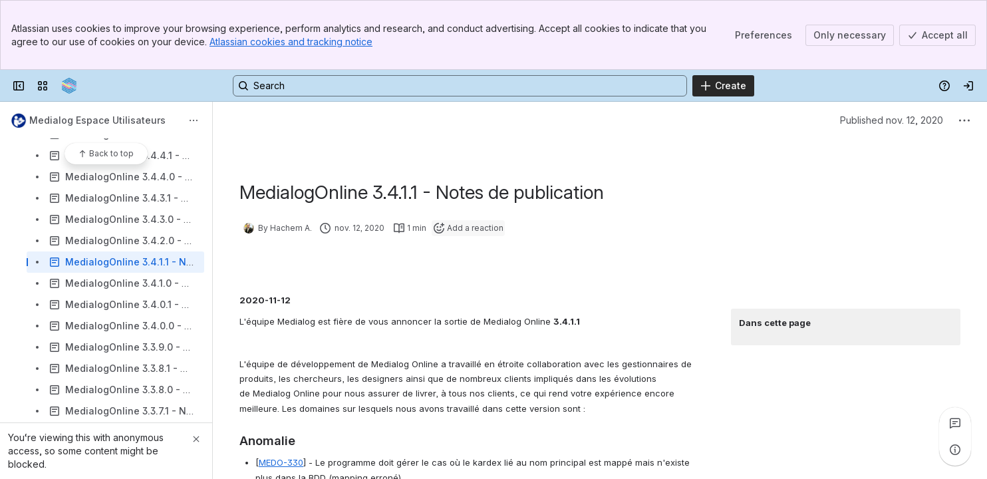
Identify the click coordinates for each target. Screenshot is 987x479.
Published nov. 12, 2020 (891, 120)
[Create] (723, 85)
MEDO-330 (281, 462)
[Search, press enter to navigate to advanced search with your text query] (460, 85)
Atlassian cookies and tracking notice (291, 41)
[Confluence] (69, 85)
